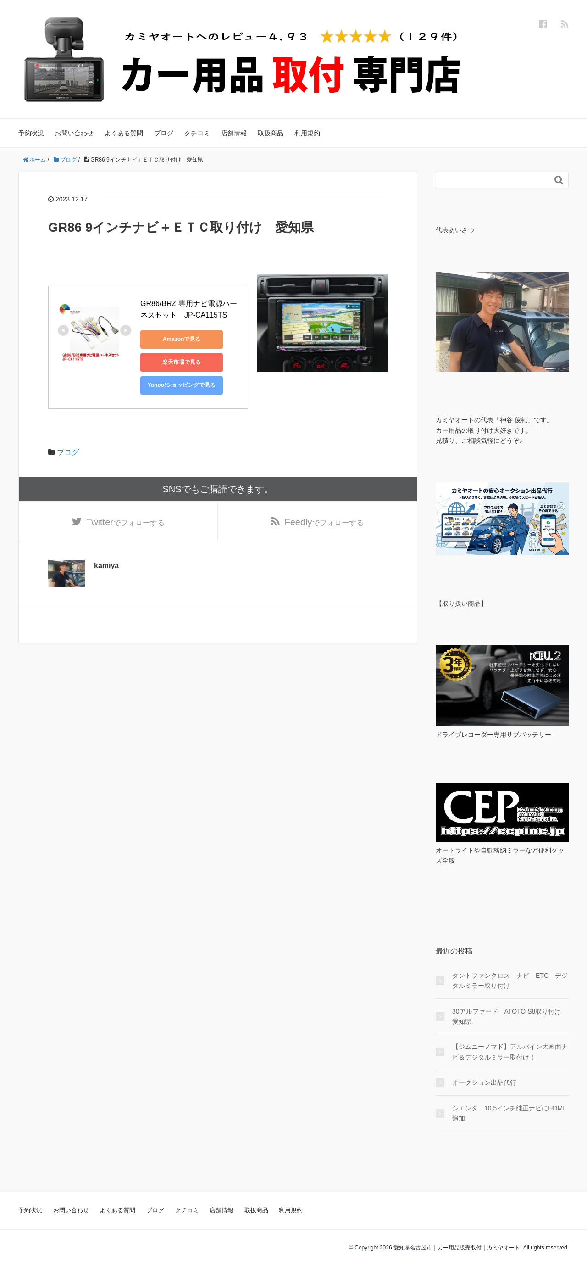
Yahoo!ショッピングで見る (182, 385)
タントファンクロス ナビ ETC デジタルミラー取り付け (510, 980)
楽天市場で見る (181, 362)
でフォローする (125, 522)
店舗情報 (234, 133)
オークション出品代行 (484, 1082)
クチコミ (197, 133)
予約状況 (31, 133)
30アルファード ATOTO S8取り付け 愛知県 (509, 1016)
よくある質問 (124, 133)
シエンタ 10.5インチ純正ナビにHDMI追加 (508, 1113)
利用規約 (307, 133)
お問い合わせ (74, 133)
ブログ (163, 133)
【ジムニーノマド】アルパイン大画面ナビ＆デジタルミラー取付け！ (510, 1051)
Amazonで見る (182, 339)
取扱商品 (270, 133)
